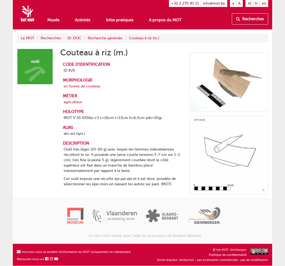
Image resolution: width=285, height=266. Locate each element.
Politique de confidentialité (228, 255)
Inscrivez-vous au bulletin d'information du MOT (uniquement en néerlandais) (74, 252)
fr (256, 3)
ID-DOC (74, 38)
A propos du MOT (165, 20)
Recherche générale (105, 38)
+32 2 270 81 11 (185, 3)
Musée (53, 20)
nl (249, 3)
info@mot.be (214, 3)
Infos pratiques (119, 20)
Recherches (250, 19)
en (264, 3)
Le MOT (27, 38)
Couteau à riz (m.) (144, 38)
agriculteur (73, 102)
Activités (82, 20)
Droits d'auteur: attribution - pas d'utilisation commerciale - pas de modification (212, 260)
